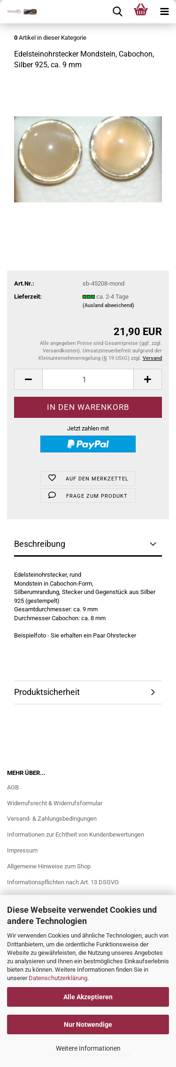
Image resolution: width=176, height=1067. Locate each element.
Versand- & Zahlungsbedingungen (52, 818)
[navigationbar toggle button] (164, 11)
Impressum (22, 850)
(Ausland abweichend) (108, 305)
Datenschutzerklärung (58, 977)
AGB (13, 787)
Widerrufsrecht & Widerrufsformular (54, 803)
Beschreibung (39, 544)
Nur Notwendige (88, 1024)
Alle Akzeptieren (88, 997)
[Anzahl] (88, 379)
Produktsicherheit (47, 692)
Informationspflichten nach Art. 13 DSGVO (63, 882)
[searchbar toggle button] (117, 11)
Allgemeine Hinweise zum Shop (49, 866)
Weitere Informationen (88, 1048)
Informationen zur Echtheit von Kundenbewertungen (75, 834)
